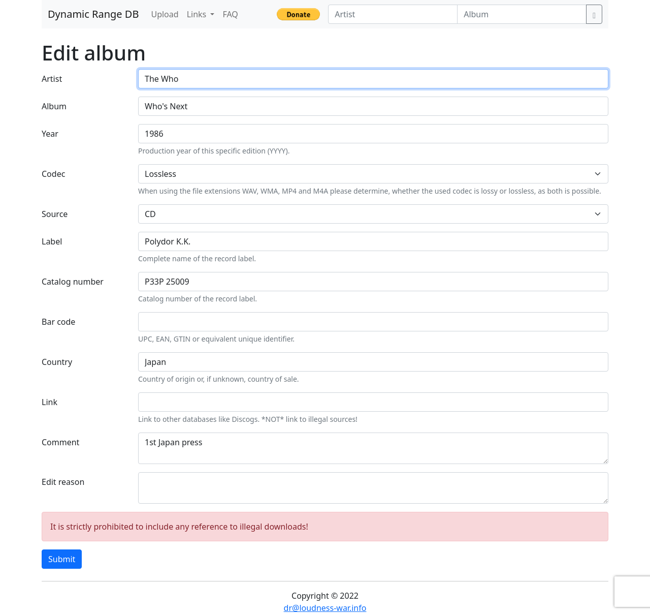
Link (49, 402)
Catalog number (73, 281)
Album (54, 106)
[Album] (522, 14)
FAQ (230, 14)
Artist (52, 78)
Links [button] (198, 14)
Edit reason (63, 481)
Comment (60, 442)
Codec (53, 173)
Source (55, 214)
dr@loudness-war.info (325, 607)
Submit (61, 559)
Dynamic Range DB (93, 14)
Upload (164, 14)
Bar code (58, 321)
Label (52, 241)
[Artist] (393, 14)
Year (50, 133)
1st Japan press (373, 448)
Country (57, 361)
